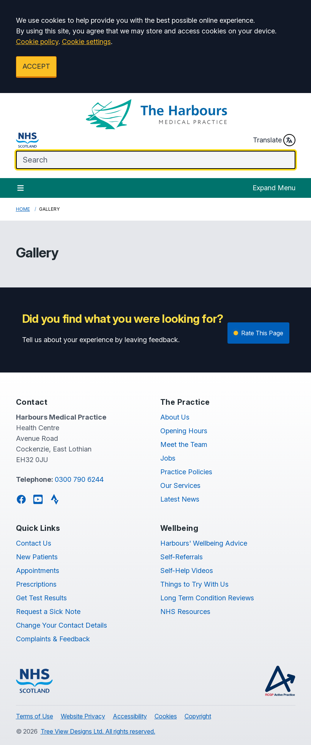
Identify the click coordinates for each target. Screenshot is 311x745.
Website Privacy (83, 716)
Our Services (180, 485)
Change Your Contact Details (61, 625)
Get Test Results (41, 598)
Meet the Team (183, 444)
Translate (274, 140)
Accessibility (130, 716)
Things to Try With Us (194, 584)
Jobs (167, 458)
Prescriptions (36, 584)
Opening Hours (183, 431)
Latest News (179, 499)
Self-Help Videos (186, 571)
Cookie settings (86, 42)
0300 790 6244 (79, 479)
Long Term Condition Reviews (207, 598)
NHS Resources (185, 612)
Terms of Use (34, 716)
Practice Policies (186, 472)
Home (23, 209)
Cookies (166, 716)
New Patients (37, 557)
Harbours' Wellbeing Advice (203, 543)
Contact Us (33, 543)
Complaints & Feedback (53, 639)
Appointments (37, 571)
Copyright (198, 716)
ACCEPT (36, 66)
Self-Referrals (181, 557)
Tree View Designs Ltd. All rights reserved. (98, 731)
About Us (174, 417)
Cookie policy (37, 42)
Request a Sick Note (48, 612)
